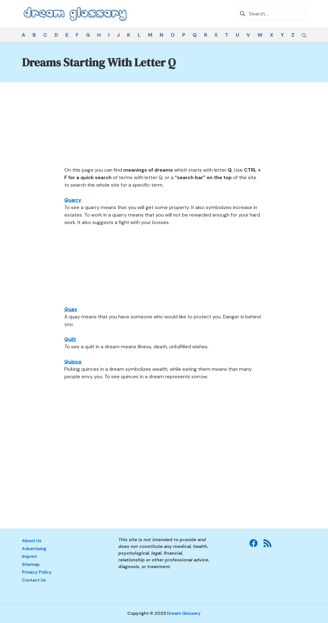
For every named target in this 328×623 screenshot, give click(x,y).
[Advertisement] (163, 129)
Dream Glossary (184, 613)
